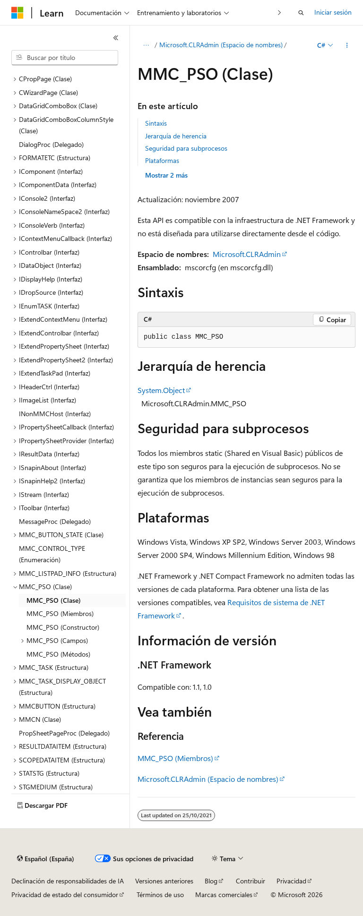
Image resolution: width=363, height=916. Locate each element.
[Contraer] (116, 37)
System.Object (161, 390)
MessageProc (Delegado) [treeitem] (55, 521)
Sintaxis (156, 123)
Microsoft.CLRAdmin (247, 254)
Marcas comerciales (223, 894)
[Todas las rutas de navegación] (146, 45)
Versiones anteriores (164, 880)
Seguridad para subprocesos (186, 148)
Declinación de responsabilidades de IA (67, 880)
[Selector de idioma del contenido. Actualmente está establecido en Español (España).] (45, 858)
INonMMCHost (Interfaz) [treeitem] (55, 413)
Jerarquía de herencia (176, 135)
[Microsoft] (17, 13)
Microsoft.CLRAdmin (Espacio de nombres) (221, 44)
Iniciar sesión (333, 12)
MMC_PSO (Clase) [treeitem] (53, 600)
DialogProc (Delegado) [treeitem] (51, 144)
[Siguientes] (279, 12)
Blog (211, 880)
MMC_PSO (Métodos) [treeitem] (58, 654)
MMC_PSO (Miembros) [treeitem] (60, 613)
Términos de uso (160, 894)
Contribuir (250, 880)
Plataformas (162, 160)
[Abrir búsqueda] (301, 12)
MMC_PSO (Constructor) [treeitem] (62, 627)
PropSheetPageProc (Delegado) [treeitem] (64, 732)
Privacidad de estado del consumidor (64, 894)
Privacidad (291, 880)
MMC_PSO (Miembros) (175, 758)
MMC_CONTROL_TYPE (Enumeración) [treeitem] (52, 554)
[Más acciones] (347, 45)
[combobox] (64, 57)
